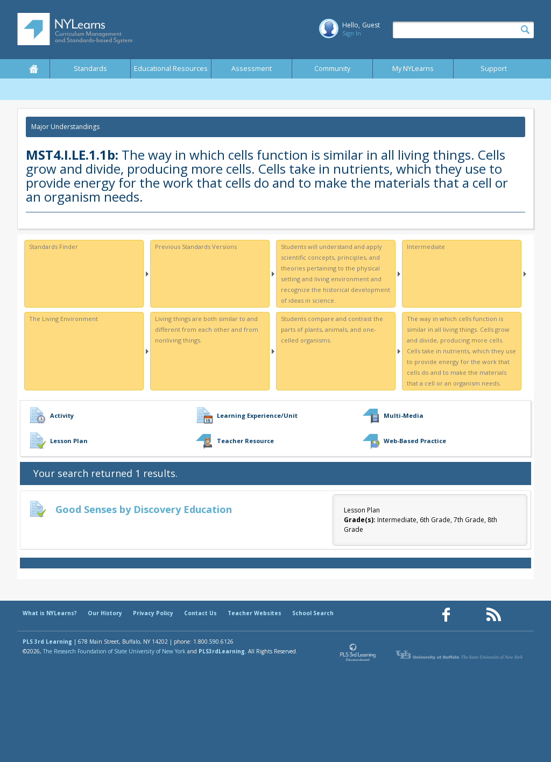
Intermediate (426, 247)
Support (494, 68)
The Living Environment (63, 319)
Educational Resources (171, 68)
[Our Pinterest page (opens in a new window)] (470, 615)
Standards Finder (53, 247)
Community (332, 68)
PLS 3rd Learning (47, 641)
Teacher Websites (254, 613)
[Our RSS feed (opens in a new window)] (493, 615)
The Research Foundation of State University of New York (114, 651)
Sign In (351, 33)
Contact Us (200, 613)
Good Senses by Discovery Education (143, 509)
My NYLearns (413, 68)
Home (33, 69)
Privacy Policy (153, 613)
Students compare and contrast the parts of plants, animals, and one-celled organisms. (332, 329)
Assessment (251, 68)
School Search (313, 613)
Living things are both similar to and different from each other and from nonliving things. (206, 329)
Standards (90, 68)
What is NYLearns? (50, 613)
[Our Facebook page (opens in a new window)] (446, 615)
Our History (105, 613)
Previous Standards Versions (196, 247)
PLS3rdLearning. (222, 651)
